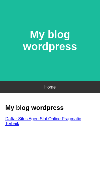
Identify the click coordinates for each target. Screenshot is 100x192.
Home (50, 87)
